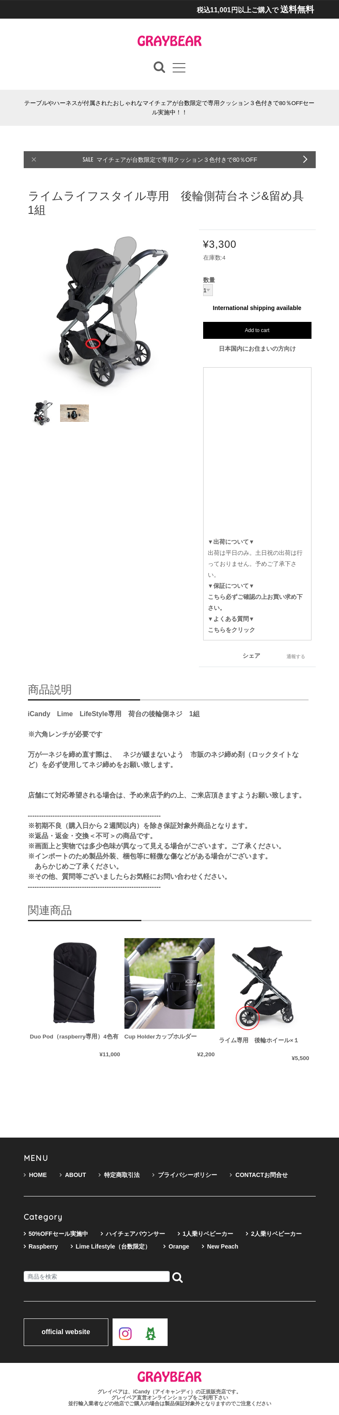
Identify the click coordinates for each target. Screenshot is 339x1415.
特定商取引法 (119, 1174)
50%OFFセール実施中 (58, 1233)
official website (65, 1332)
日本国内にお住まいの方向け (257, 349)
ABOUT (73, 1174)
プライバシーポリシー (184, 1174)
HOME (35, 1174)
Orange (178, 1246)
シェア (251, 656)
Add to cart (257, 331)
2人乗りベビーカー (276, 1233)
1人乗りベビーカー (208, 1233)
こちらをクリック (231, 630)
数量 (209, 281)
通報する (296, 656)
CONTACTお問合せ (258, 1174)
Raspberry (43, 1246)
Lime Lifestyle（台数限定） (113, 1246)
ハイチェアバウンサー (135, 1233)
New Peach (222, 1246)
